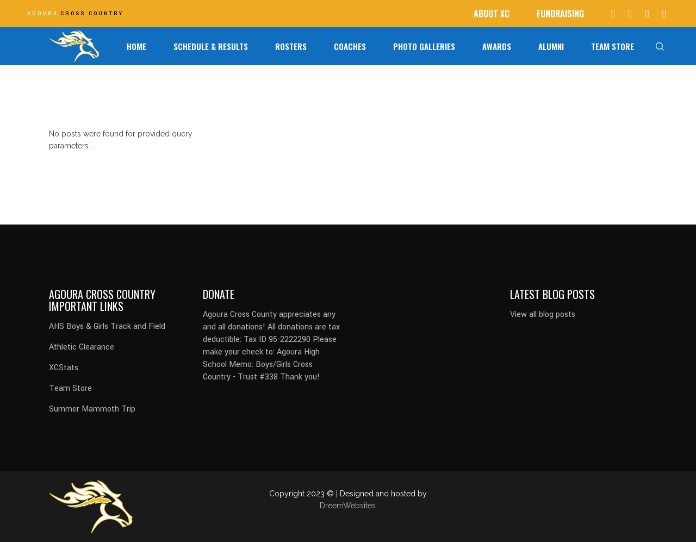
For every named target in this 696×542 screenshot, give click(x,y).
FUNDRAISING (560, 13)
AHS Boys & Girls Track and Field (107, 326)
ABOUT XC (491, 13)
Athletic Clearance (81, 347)
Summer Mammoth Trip (92, 409)
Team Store (70, 388)
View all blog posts (542, 314)
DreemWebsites (348, 505)
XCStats (63, 367)
